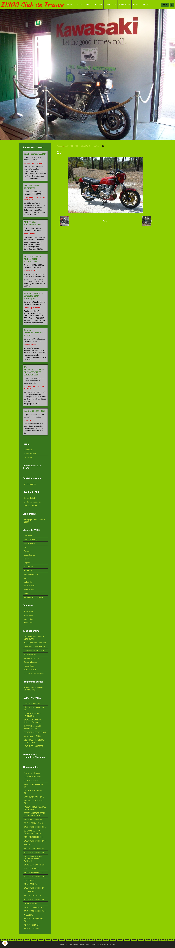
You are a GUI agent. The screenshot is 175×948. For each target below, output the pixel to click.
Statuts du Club (29, 498)
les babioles (28, 582)
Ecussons (27, 551)
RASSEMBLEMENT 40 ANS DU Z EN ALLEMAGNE (35, 808)
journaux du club (30, 670)
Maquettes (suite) (30, 540)
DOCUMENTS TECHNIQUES (34, 674)
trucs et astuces (30, 454)
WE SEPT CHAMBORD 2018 (34, 907)
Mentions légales (66, 944)
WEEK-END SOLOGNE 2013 (33, 837)
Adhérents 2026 (30, 654)
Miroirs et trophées (31, 574)
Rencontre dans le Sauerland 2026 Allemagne (33, 296)
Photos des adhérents (32, 773)
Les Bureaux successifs (32, 502)
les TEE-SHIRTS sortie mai (33, 597)
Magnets (27, 563)
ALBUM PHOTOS (71, 146)
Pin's (25, 547)
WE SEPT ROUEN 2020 (32, 925)
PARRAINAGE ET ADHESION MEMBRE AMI (34, 638)
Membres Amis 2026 (31, 658)
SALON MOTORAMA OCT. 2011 (33, 792)
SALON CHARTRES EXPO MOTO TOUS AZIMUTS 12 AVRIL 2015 (33, 858)
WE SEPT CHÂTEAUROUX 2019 (33, 920)
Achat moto (28, 611)
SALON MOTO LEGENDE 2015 (35, 876)
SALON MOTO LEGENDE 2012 (35, 827)
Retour (105, 221)
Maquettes (28, 536)
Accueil (69, 4)
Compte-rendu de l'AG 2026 (34, 650)
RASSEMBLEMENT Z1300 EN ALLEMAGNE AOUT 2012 (34, 814)
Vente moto (28, 615)
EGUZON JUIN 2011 (31, 781)
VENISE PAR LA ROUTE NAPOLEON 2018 (32, 715)
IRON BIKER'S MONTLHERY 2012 (34, 802)
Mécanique (28, 450)
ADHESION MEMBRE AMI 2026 (35, 643)
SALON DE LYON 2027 (34, 411)
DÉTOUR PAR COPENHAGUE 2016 (34, 709)
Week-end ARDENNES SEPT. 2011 (34, 786)
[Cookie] (5, 943)
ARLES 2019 (28, 915)
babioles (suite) (29, 586)
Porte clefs (28, 570)
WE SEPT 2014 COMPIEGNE (34, 849)
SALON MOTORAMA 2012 (33, 823)
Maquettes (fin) (29, 543)
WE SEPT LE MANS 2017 (33, 896)
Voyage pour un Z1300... (33, 736)
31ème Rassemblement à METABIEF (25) (33, 689)
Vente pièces (28, 619)
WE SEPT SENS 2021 (31, 929)
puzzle (26, 578)
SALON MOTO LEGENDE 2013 (35, 841)
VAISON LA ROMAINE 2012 (34, 797)
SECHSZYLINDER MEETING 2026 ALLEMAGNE (32, 259)
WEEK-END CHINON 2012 (33, 819)
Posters (27, 559)
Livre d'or (145, 4)
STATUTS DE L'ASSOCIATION (34, 647)
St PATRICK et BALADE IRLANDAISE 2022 (32, 727)
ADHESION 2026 (30, 484)
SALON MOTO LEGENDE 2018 (35, 911)
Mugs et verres (29, 555)
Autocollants (28, 567)
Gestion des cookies (81, 944)
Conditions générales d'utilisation (103, 944)
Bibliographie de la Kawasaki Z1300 (34, 521)
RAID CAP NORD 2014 (32, 704)
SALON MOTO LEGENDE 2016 (35, 888)
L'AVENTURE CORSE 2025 (33, 746)
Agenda (88, 4)
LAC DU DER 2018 (30, 903)
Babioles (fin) (29, 590)
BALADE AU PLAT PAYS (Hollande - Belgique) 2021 (33, 721)
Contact (79, 4)
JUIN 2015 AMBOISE (31, 869)
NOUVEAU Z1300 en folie (90, 146)
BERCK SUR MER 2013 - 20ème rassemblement (32, 832)
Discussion (28, 457)
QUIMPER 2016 (29, 880)
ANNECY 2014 (29, 845)
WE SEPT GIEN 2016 (31, 884)
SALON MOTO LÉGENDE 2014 (35, 852)
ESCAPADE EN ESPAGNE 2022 (35, 732)
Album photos (110, 4)
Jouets (26, 593)
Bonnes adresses (30, 662)
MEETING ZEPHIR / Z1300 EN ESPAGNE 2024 (34, 741)
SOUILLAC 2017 (29, 892)
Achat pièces (28, 623)
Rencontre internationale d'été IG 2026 (34, 332)
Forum (135, 4)
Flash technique (29, 666)
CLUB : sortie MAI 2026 (35, 154)
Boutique (98, 4)
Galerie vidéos (124, 4)
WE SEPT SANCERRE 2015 (33, 873)
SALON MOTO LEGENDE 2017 (35, 899)
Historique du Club (30, 506)
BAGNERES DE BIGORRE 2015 (35, 865)
